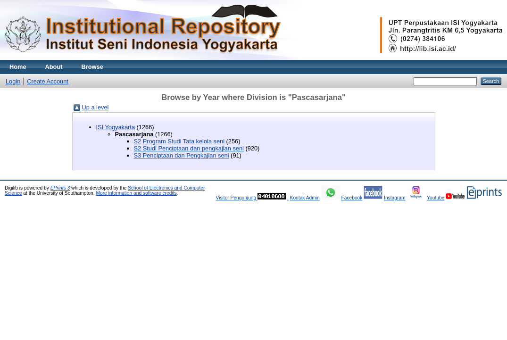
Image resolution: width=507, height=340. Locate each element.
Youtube (435, 197)
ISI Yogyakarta (115, 127)
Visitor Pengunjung (237, 197)
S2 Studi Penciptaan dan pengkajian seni (189, 148)
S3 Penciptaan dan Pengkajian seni (181, 155)
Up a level (95, 107)
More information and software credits (136, 193)
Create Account (47, 81)
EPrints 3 (60, 188)
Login (13, 81)
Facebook (351, 197)
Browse (92, 66)
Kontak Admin (305, 197)
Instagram (395, 197)
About (54, 66)
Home (17, 66)
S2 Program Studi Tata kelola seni (179, 141)
